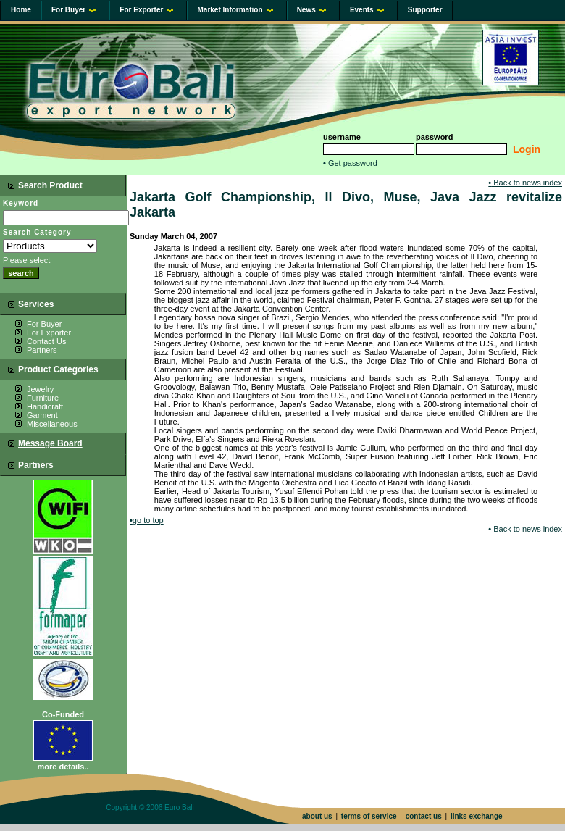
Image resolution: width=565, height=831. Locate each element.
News (311, 10)
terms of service (369, 816)
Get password (350, 163)
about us (317, 816)
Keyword (20, 203)
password (434, 137)
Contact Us (46, 341)
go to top (147, 520)
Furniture (43, 397)
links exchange (477, 816)
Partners (42, 350)
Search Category (37, 232)
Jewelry (40, 389)
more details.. (63, 766)
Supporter (425, 10)
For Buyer (73, 10)
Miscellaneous (52, 423)
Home (21, 10)
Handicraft (45, 406)
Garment (42, 415)
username (342, 137)
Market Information (234, 10)
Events (367, 10)
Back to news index (525, 182)
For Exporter (146, 10)
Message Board (50, 443)
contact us (424, 816)
